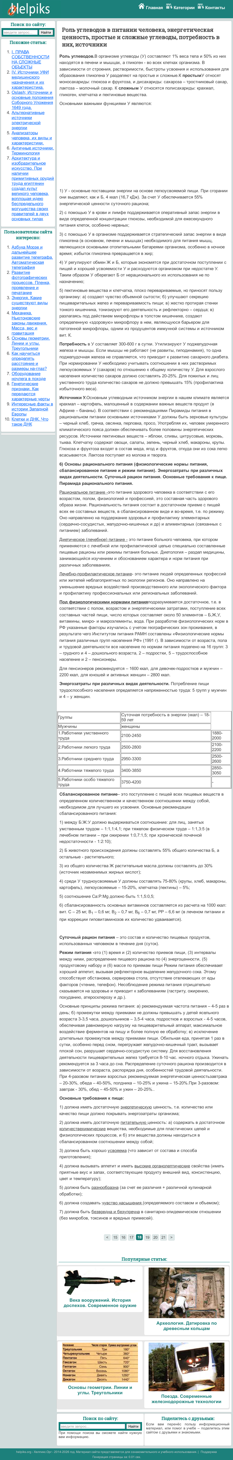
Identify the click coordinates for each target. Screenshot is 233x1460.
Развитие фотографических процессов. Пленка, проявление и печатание (31, 282)
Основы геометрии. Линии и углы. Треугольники (31, 343)
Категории (184, 7)
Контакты (215, 7)
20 (155, 1237)
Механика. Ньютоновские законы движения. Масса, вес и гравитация (29, 323)
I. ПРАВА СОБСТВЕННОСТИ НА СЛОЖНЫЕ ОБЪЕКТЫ (30, 60)
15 (115, 1237)
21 (163, 1237)
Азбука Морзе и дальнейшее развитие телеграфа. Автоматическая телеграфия (32, 257)
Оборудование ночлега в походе (29, 376)
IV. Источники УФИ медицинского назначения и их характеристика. (30, 80)
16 (123, 1237)
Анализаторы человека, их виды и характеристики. (32, 137)
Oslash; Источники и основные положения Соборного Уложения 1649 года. (32, 100)
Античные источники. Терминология (33, 151)
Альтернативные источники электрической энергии (28, 120)
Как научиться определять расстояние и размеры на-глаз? (29, 361)
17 (131, 1237)
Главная (154, 7)
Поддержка (209, 1452)
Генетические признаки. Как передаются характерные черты (31, 391)
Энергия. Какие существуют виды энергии (30, 302)
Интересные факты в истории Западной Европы (32, 409)
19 (147, 1237)
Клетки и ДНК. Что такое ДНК (30, 422)
